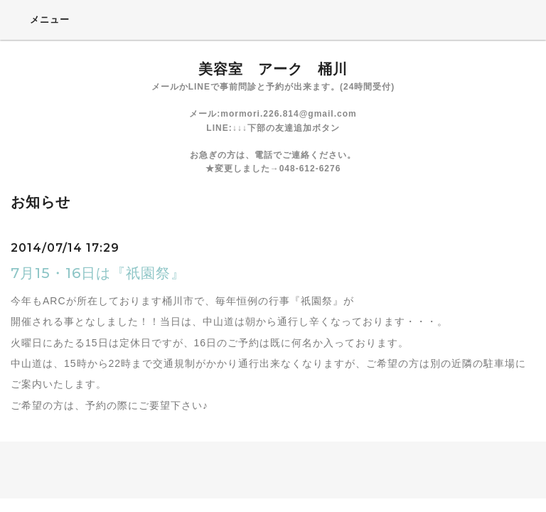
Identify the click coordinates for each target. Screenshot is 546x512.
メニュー (40, 19)
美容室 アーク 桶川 (273, 69)
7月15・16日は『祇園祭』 (98, 273)
